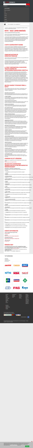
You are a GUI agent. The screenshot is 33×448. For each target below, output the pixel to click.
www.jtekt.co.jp (7, 241)
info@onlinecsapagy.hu (16, 248)
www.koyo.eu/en (7, 233)
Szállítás (5, 15)
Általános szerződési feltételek (27, 295)
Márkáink (20, 294)
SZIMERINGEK (6, 259)
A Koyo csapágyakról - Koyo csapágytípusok (14, 24)
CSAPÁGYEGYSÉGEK (7, 260)
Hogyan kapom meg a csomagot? (7, 298)
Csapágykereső (6, 8)
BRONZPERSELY (7, 261)
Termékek (13, 295)
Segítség (7, 308)
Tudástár (5, 19)
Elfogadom (27, 446)
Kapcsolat (5, 21)
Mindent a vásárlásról (7, 10)
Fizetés (5, 17)
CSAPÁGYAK (6, 258)
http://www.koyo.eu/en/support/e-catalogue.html (12, 238)
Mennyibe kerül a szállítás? (7, 295)
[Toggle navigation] (28, 2)
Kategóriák (13, 296)
